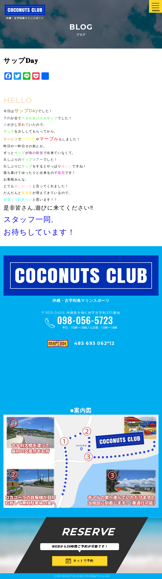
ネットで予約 (80, 560)
